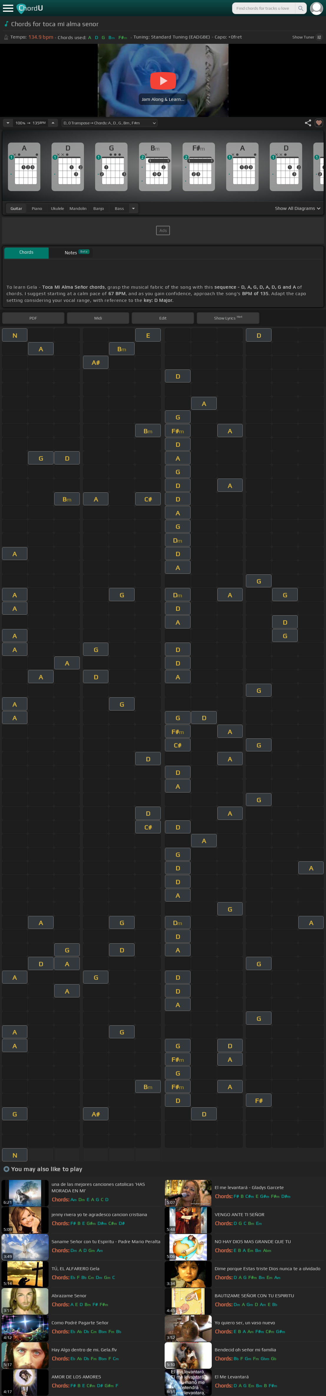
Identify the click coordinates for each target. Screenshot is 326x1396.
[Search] (300, 8)
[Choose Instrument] (133, 208)
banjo (98, 208)
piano (37, 208)
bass (119, 208)
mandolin (78, 208)
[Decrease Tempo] (8, 123)
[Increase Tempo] (53, 123)
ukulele (57, 208)
